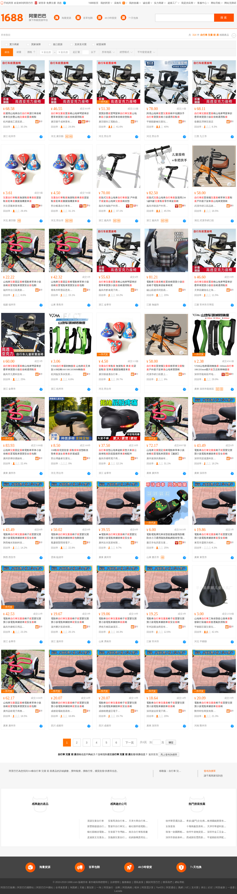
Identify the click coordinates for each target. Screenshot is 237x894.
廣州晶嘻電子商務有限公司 (14, 711)
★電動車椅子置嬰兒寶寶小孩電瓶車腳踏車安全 (118, 536)
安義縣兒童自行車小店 (120, 837)
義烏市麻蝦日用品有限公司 (14, 626)
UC (187, 887)
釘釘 (210, 887)
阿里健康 (220, 887)
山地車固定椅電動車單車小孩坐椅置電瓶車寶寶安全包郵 (22, 283)
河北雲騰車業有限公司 (14, 205)
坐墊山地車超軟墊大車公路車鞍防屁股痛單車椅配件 (118, 452)
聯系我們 (167, 882)
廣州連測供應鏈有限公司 (157, 458)
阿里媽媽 (127, 887)
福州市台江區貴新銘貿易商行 (14, 290)
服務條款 (126, 882)
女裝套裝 (170, 826)
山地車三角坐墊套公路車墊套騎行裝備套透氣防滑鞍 (213, 620)
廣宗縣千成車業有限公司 (62, 121)
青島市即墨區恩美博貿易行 (62, 290)
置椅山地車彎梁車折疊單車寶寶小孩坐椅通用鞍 (70, 115)
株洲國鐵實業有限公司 (219, 820)
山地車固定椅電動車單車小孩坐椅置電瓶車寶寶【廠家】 (165, 452)
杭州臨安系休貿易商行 (62, 374)
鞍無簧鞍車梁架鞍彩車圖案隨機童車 (22, 199)
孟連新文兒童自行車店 (99, 837)
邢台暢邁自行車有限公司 (62, 205)
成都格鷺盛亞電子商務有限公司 (109, 711)
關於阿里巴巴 (153, 882)
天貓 (82, 887)
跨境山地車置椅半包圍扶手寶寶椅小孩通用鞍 (165, 115)
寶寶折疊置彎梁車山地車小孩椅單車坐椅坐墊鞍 (118, 115)
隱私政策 (138, 882)
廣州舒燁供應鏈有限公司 (14, 458)
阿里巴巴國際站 (25, 887)
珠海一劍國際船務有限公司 (180, 832)
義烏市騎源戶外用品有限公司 (157, 205)
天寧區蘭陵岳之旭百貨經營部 (205, 290)
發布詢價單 (210, 771)
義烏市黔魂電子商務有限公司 (109, 290)
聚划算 (90, 887)
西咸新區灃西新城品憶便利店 (201, 837)
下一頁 (129, 742)
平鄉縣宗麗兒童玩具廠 (205, 626)
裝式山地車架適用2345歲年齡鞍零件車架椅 (166, 199)
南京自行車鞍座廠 (138, 832)
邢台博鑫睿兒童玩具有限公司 (62, 458)
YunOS (160, 887)
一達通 (231, 887)
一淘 (98, 887)
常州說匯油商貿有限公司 (157, 626)
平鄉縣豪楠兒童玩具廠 (157, 121)
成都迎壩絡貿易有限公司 (62, 711)
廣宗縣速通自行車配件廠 (109, 374)
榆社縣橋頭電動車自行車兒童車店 (105, 832)
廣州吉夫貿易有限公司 (109, 542)
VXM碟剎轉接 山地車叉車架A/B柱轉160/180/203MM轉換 (70, 368)
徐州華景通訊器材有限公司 (180, 820)
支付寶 (194, 887)
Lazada (118, 891)
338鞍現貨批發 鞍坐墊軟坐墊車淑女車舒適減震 (69, 452)
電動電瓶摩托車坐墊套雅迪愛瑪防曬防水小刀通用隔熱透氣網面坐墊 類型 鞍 (166, 536)
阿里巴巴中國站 (44, 887)
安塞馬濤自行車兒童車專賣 (122, 820)
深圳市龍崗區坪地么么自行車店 (205, 374)
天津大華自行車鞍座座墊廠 (143, 820)
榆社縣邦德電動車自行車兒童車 (145, 826)
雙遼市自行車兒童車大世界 (122, 826)
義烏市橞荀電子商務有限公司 (109, 458)
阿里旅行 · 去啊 (112, 887)
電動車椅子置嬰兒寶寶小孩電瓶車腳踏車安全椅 (213, 452)
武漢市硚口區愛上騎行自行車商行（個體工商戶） (157, 374)
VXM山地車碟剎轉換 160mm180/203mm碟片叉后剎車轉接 (214, 368)
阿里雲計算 (147, 887)
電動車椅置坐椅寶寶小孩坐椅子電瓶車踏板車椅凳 (165, 283)
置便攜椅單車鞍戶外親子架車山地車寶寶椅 (213, 199)
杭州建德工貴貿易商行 (14, 121)
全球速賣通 (61, 887)
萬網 (180, 887)
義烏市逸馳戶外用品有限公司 (109, 205)
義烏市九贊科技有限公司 (14, 374)
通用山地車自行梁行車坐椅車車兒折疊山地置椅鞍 (22, 115)
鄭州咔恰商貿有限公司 (205, 711)
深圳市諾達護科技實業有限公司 (205, 458)
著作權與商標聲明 (97, 882)
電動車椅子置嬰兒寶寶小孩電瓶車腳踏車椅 (118, 620)
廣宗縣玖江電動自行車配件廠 (109, 121)
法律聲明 (114, 882)
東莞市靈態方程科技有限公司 (205, 542)
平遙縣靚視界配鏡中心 (219, 837)
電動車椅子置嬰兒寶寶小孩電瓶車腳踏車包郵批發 (70, 536)
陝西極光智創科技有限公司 (14, 542)
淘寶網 (73, 887)
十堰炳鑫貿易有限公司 (198, 826)
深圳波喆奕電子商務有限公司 (157, 711)
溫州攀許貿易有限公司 (62, 626)
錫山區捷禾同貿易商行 (157, 290)
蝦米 (136, 887)
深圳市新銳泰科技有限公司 (180, 837)
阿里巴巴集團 (8, 887)
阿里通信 (171, 887)
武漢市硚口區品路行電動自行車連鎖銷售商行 (205, 205)
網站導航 (179, 882)
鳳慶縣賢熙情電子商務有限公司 (62, 542)
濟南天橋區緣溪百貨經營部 (109, 626)
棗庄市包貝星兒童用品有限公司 (157, 542)
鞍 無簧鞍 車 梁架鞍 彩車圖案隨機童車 (117, 368)
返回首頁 (153, 754)
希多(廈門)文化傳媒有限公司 (201, 820)
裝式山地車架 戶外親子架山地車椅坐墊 (118, 199)
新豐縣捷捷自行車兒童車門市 (102, 826)
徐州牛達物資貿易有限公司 (200, 832)
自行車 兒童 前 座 (178, 771)
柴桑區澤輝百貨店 (203, 121)
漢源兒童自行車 (95, 820)
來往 (203, 887)
